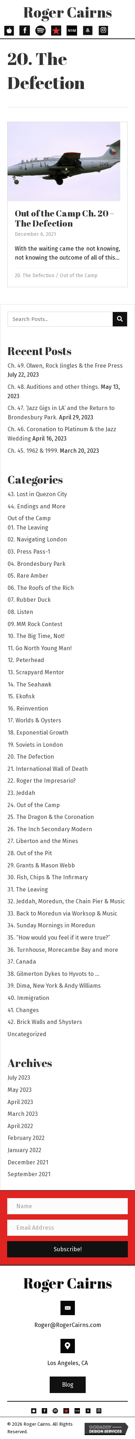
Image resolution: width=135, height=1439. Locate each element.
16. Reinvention (28, 708)
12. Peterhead (26, 660)
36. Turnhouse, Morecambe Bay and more (63, 949)
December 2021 (28, 1162)
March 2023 (23, 1113)
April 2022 (20, 1126)
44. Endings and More (37, 506)
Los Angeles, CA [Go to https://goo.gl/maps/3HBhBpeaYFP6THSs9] (67, 1363)
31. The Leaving (28, 889)
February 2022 (26, 1138)
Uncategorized (27, 1034)
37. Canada (22, 961)
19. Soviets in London (35, 744)
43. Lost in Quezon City (37, 494)
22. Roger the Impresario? (42, 780)
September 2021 (29, 1174)
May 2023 (20, 1089)
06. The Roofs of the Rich (41, 588)
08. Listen (20, 612)
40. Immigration (28, 998)
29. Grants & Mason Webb (41, 865)
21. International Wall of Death (48, 768)
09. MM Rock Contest (35, 624)
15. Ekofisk (21, 696)
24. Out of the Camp (34, 805)
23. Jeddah (21, 793)
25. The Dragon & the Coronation (51, 817)
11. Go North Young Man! (40, 648)
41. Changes (23, 1010)
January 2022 (24, 1150)
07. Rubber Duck (29, 599)
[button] (68, 1385)
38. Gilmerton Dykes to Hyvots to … (53, 973)
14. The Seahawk (29, 684)
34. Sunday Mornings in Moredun (51, 925)
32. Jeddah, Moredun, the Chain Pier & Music (66, 901)
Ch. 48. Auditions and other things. (53, 386)
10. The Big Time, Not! (36, 636)
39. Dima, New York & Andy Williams (54, 985)
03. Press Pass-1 (29, 551)
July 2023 (19, 1077)
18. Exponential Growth (38, 732)
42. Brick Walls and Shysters (45, 1022)
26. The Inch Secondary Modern (50, 829)
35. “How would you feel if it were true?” (59, 937)
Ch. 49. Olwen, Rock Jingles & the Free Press (65, 365)
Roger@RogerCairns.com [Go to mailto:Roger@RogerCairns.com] (67, 1325)
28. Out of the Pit (30, 853)
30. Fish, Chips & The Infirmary (48, 877)
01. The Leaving (28, 527)
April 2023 (20, 1102)
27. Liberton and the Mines (43, 841)
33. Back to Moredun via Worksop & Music (62, 913)
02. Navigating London (37, 539)
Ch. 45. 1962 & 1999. (33, 450)
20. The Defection (34, 276)
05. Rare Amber (28, 575)
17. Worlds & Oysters (34, 720)
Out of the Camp (79, 276)
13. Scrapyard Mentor (36, 672)
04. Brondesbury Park (37, 563)
